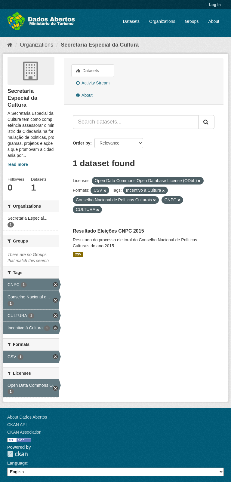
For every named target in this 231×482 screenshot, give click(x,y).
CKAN (17, 454)
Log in (215, 4)
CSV (78, 254)
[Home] (9, 45)
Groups (192, 21)
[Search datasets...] (136, 122)
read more (18, 164)
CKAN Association (24, 432)
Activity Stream (92, 83)
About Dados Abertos (27, 417)
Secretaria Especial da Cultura (100, 45)
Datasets (131, 21)
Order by (81, 143)
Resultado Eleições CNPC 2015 (108, 230)
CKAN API (17, 424)
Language (17, 463)
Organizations (162, 21)
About (213, 21)
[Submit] (206, 122)
